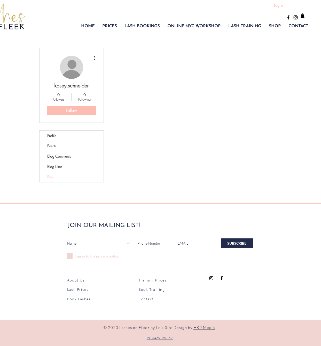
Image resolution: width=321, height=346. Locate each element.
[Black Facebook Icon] (288, 17)
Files (50, 176)
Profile (51, 135)
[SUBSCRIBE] (237, 243)
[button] (109, 26)
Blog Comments (59, 156)
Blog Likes (54, 166)
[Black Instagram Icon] (295, 17)
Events (51, 145)
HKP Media (204, 327)
